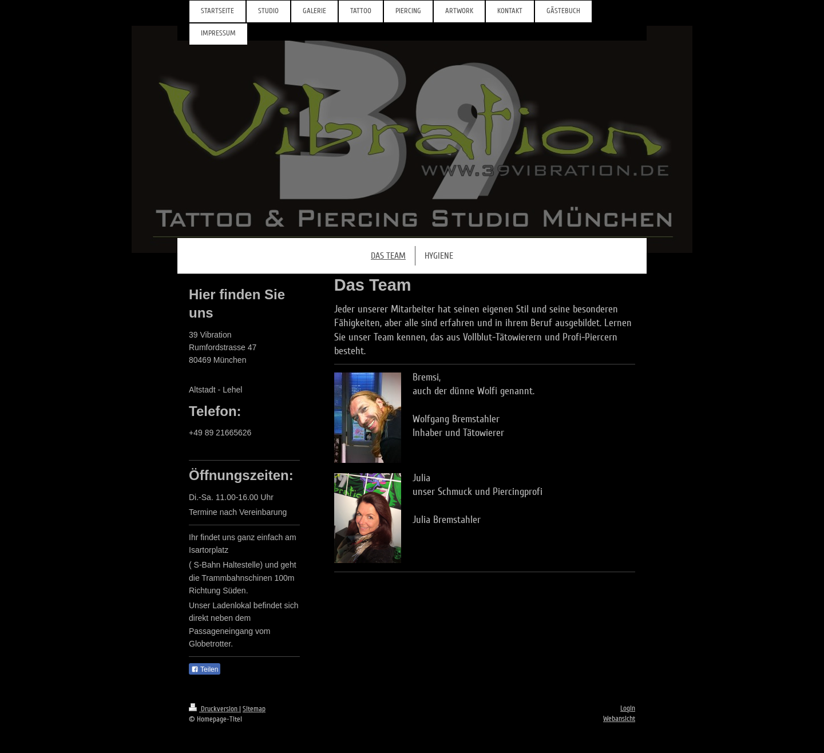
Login (627, 708)
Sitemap (254, 709)
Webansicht (619, 718)
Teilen (204, 669)
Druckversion (214, 709)
